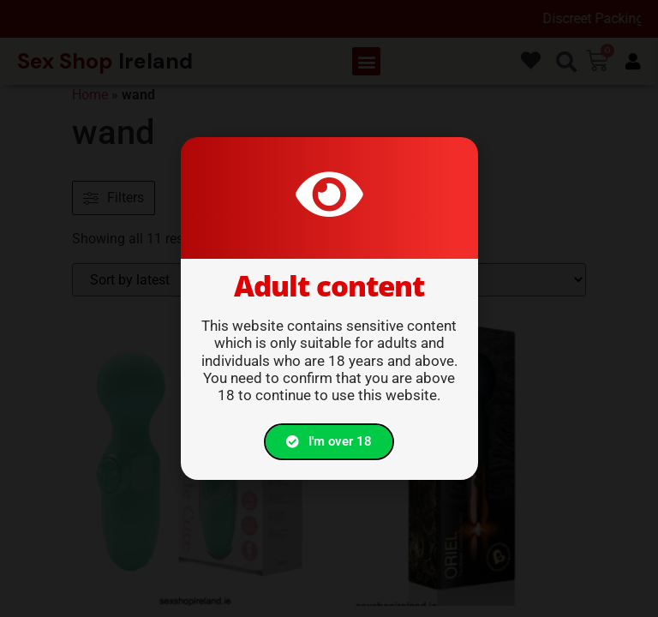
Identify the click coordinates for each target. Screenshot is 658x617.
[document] (329, 308)
